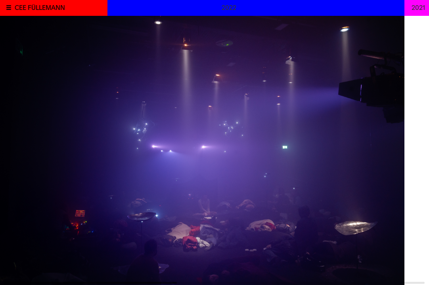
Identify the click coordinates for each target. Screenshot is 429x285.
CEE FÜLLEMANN (40, 7)
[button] (8, 7)
